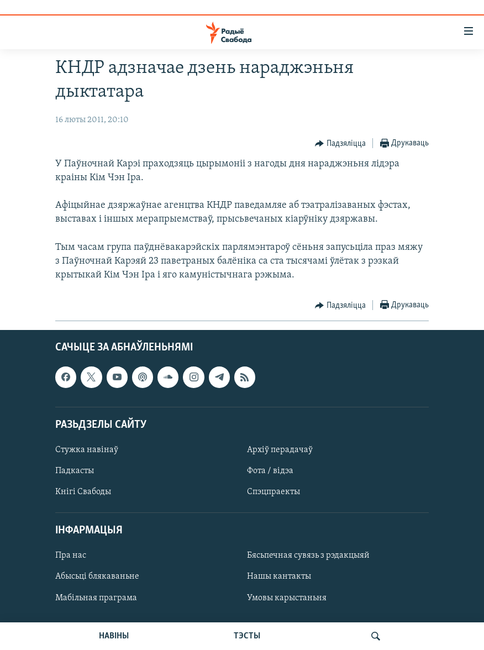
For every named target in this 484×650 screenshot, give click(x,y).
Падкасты (74, 470)
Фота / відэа (270, 470)
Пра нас (70, 556)
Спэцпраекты (273, 492)
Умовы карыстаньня (287, 598)
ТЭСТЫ (247, 636)
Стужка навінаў (86, 449)
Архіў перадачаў (280, 449)
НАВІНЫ (114, 636)
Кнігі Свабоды (83, 492)
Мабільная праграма (96, 598)
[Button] (340, 144)
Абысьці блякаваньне (97, 577)
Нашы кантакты (279, 577)
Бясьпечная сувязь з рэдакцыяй (308, 556)
